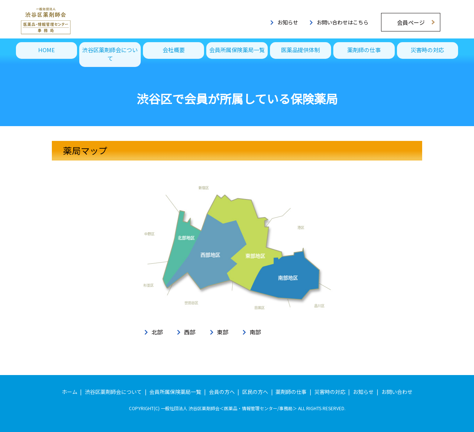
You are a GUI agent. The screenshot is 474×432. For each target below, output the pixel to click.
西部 (189, 332)
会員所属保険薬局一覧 (237, 50)
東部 (222, 332)
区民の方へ (255, 391)
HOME (46, 50)
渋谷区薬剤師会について (110, 54)
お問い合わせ (397, 391)
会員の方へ (222, 391)
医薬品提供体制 (300, 50)
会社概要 (174, 50)
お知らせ (284, 22)
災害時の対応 (427, 50)
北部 (157, 332)
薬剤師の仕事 (364, 50)
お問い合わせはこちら (339, 22)
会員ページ (411, 22)
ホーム (69, 391)
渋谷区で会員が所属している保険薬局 (237, 98)
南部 (255, 332)
